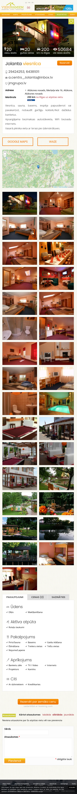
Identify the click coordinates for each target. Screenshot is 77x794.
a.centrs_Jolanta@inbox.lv (30, 77)
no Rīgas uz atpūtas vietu (49, 97)
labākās (46, 714)
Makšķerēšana (34, 612)
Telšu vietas (52, 646)
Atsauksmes (40, 15)
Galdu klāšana (53, 642)
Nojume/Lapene (15, 650)
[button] (38, 167)
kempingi (64, 784)
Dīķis (10, 612)
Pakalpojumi (14, 597)
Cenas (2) (37, 597)
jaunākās (69, 714)
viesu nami (6, 784)
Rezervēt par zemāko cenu (38, 702)
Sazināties (58, 597)
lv (26, 2)
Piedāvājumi (26, 15)
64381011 (32, 71)
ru (29, 2)
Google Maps (18, 142)
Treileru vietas (34, 646)
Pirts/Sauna (13, 642)
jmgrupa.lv (17, 83)
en (32, 2)
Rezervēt (65, 63)
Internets (50, 665)
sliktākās (57, 714)
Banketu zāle (14, 665)
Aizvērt (72, 787)
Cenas (50, 15)
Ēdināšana (12, 646)
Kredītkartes (33, 684)
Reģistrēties (62, 15)
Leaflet (54, 187)
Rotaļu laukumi (15, 627)
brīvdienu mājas (39, 784)
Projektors (12, 669)
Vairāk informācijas (37, 791)
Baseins (31, 642)
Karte (15, 15)
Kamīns (31, 669)
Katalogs (6, 15)
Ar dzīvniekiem (15, 684)
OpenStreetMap (63, 187)
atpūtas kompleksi (22, 784)
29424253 (16, 71)
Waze (53, 142)
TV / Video (32, 665)
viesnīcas (52, 784)
